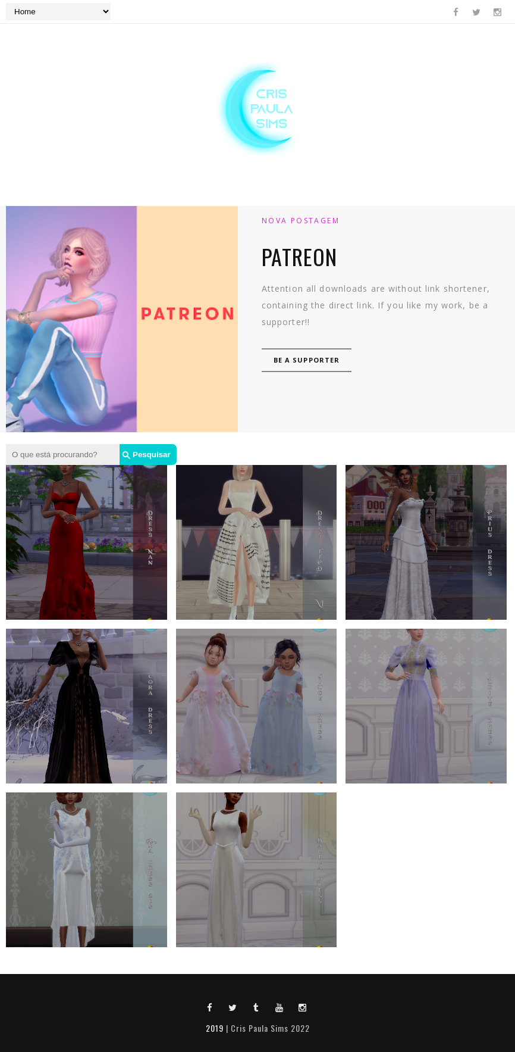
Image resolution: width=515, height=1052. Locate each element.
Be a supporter (307, 359)
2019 (215, 1028)
